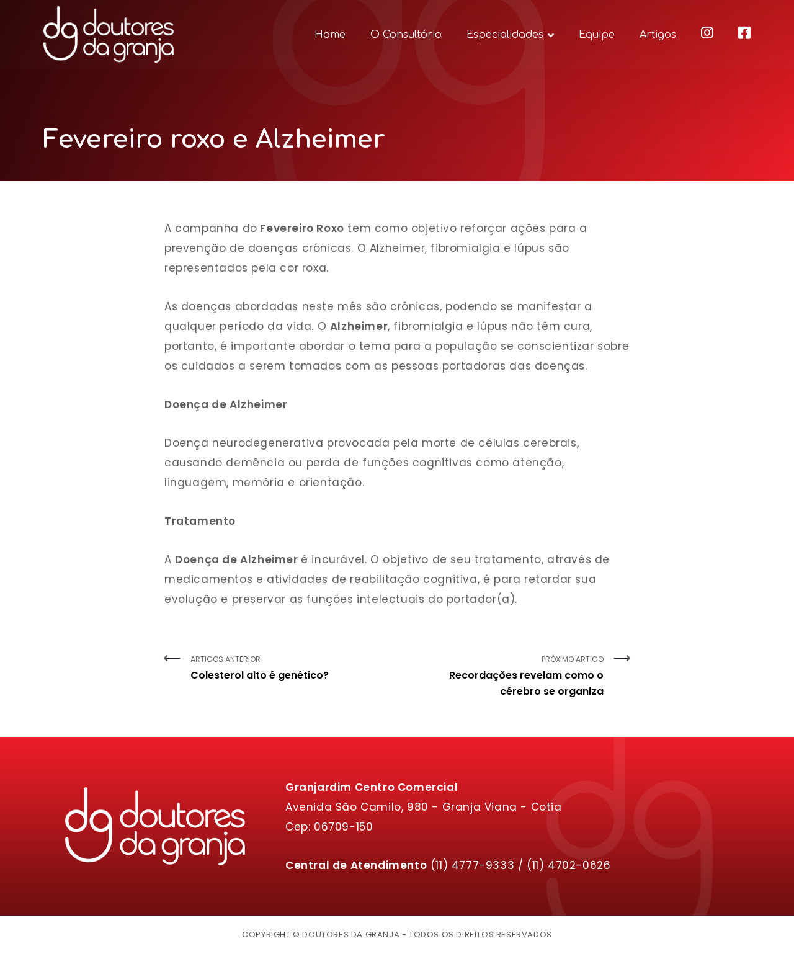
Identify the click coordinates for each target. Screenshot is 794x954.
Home (330, 34)
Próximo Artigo (505, 677)
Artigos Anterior (289, 669)
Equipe (597, 34)
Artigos (658, 34)
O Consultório (406, 34)
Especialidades (504, 34)
